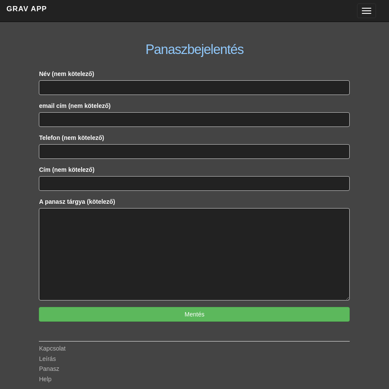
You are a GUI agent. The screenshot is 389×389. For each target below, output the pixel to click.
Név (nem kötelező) (66, 73)
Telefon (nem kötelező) (71, 137)
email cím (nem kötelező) (75, 105)
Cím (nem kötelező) (66, 169)
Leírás (47, 358)
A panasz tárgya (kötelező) (77, 201)
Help (45, 379)
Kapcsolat (52, 348)
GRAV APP (26, 9)
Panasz (49, 368)
